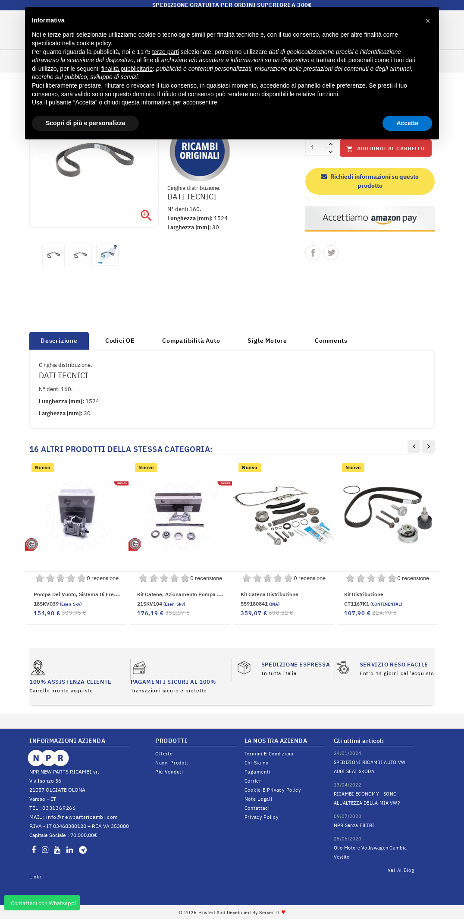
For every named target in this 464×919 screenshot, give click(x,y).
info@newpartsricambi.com (82, 817)
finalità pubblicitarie (127, 68)
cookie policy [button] (94, 43)
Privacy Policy (262, 817)
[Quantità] (315, 147)
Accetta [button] (407, 123)
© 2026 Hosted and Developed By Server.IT (232, 913)
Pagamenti (257, 772)
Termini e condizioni (269, 754)
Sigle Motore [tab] (267, 340)
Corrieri (254, 781)
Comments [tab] (331, 340)
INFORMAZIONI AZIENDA (67, 741)
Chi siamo (257, 763)
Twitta (331, 253)
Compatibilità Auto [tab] (191, 340)
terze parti (165, 51)
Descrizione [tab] (59, 340)
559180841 (260, 603)
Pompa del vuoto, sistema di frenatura (82, 594)
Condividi (313, 253)
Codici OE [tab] (120, 340)
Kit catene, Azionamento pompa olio (182, 594)
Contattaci (257, 808)
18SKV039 (58, 603)
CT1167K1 (373, 603)
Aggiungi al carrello (385, 148)
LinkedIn (35, 877)
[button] (428, 21)
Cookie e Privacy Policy (273, 790)
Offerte (164, 754)
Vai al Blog (401, 870)
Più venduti (169, 772)
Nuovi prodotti (172, 763)
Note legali (259, 799)
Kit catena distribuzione (269, 594)
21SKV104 (161, 603)
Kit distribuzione (363, 594)
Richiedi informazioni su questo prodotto (370, 181)
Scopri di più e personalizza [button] (85, 123)
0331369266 (59, 808)
